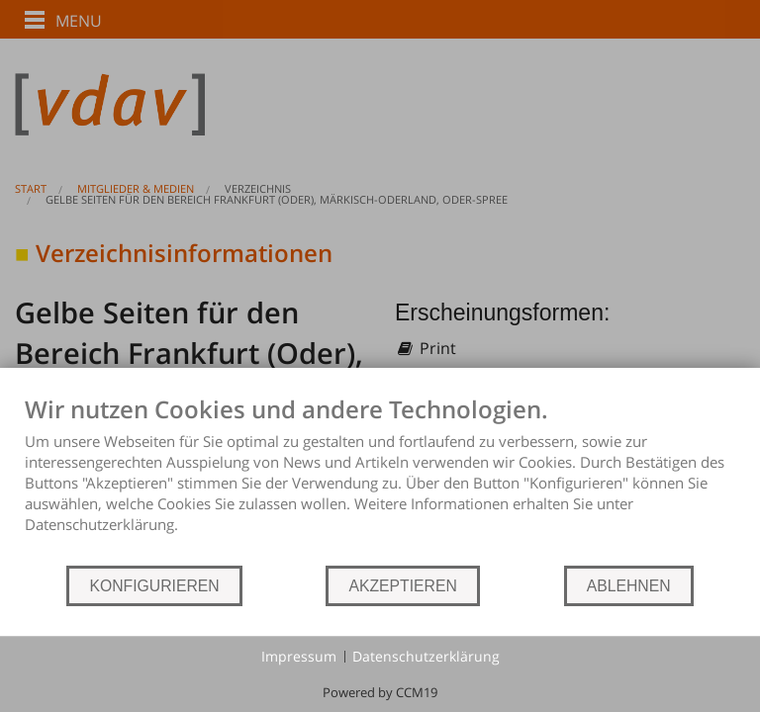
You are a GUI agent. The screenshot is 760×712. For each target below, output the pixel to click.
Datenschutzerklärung (426, 656)
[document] (380, 479)
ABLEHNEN (629, 586)
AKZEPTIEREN (402, 586)
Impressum (298, 656)
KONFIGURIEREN (154, 586)
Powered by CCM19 (380, 692)
